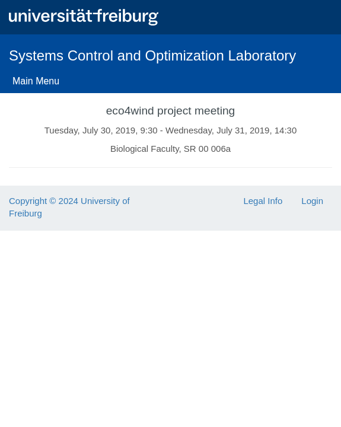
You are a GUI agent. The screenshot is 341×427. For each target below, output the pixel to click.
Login (312, 201)
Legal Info (262, 201)
